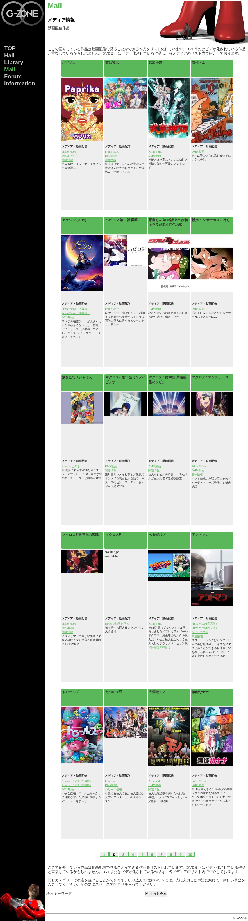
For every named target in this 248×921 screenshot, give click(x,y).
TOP (10, 48)
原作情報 (110, 160)
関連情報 (67, 160)
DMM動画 (111, 155)
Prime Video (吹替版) (204, 627)
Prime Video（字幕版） (76, 308)
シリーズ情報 (200, 632)
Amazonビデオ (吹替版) (76, 785)
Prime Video (69, 151)
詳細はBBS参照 (160, 647)
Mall (9, 69)
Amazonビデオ (71, 466)
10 (190, 854)
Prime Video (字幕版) (204, 623)
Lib (13, 62)
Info (19, 83)
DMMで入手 (69, 155)
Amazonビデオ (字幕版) (76, 780)
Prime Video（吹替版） (76, 313)
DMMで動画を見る (117, 623)
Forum (13, 76)
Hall (9, 55)
